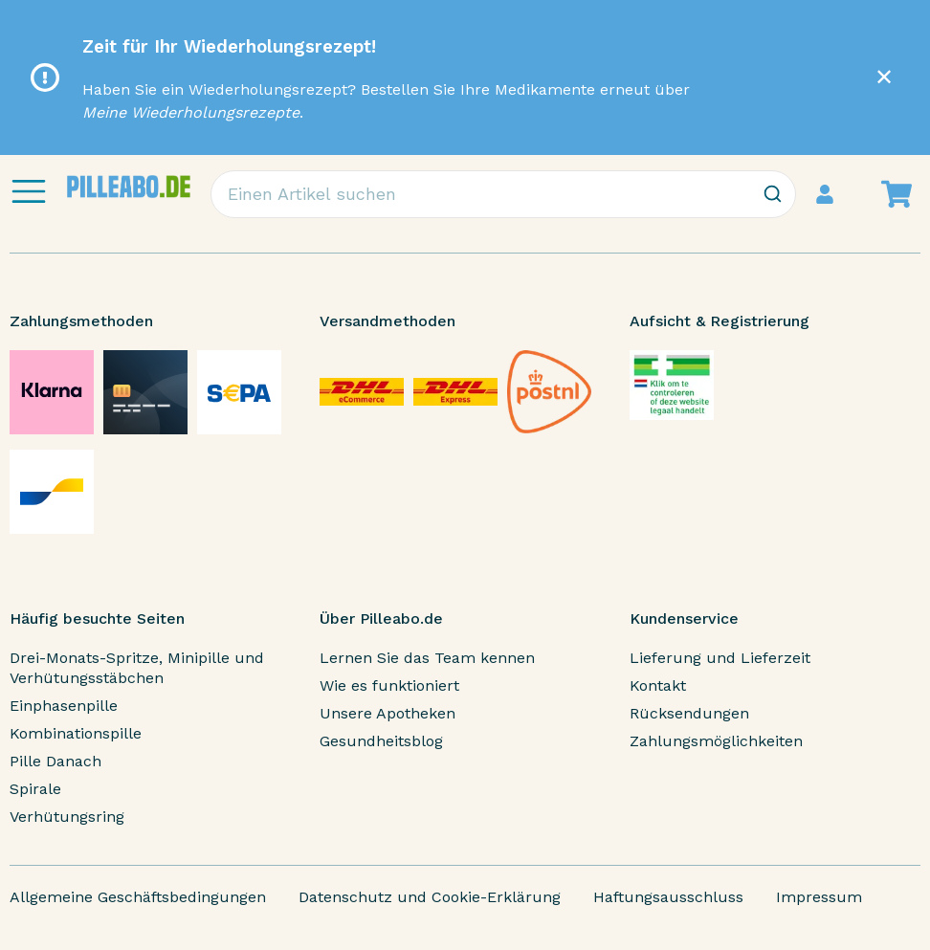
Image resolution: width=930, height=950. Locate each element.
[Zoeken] (772, 194)
